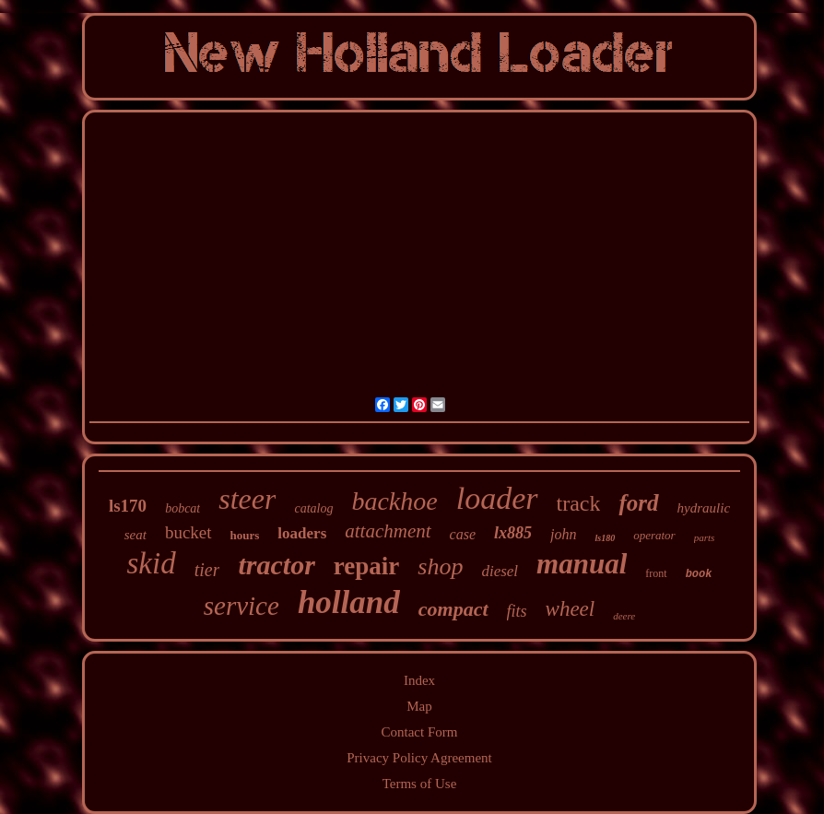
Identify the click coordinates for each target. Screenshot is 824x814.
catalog (313, 508)
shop (440, 566)
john (563, 534)
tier (207, 570)
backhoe (394, 501)
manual (581, 564)
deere (624, 615)
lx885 (513, 533)
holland (349, 602)
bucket (188, 532)
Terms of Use (420, 783)
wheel (570, 608)
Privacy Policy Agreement (419, 757)
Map (419, 706)
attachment (387, 531)
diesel (499, 571)
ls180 (604, 538)
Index (419, 680)
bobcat (182, 508)
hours (245, 535)
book (699, 574)
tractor (276, 564)
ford (638, 502)
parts (704, 537)
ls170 (128, 505)
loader (497, 498)
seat (135, 534)
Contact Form (420, 732)
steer (247, 498)
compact (453, 608)
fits (517, 611)
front (655, 573)
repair (366, 566)
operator (654, 535)
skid (151, 563)
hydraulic (704, 508)
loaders (301, 533)
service (241, 605)
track (579, 503)
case (463, 534)
